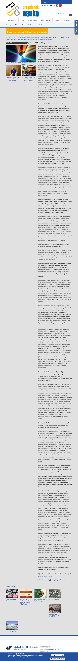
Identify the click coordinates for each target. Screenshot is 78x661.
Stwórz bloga (49, 2)
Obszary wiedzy (32, 20)
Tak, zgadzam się (57, 655)
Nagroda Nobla (59, 580)
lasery (53, 580)
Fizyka (66, 580)
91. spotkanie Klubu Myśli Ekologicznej (40, 600)
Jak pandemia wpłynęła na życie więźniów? (54, 615)
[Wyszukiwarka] (70, 15)
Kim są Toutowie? (54, 599)
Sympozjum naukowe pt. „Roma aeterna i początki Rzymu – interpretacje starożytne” (26, 603)
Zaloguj (44, 2)
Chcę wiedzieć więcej (57, 659)
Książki (57, 20)
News (22, 20)
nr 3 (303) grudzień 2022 (45, 576)
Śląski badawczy (46, 20)
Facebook (76, 27)
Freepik (23, 64)
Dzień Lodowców (11, 631)
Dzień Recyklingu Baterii (11, 600)
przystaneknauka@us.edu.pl (51, 649)
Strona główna (12, 20)
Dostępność (66, 20)
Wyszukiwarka (60, 13)
